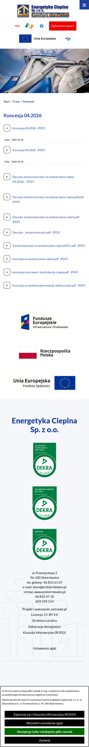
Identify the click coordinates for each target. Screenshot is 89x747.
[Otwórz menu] (84, 4)
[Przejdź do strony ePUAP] (68, 38)
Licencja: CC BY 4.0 (44, 614)
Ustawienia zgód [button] (44, 648)
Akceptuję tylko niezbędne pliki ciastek (44, 732)
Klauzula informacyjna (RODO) (44, 632)
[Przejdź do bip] (17, 26)
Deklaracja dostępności (44, 626)
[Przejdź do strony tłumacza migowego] (29, 26)
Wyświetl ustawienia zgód (44, 723)
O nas (16, 101)
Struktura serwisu (44, 620)
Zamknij (44, 740)
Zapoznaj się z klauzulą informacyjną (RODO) (44, 714)
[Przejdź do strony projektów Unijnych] (38, 38)
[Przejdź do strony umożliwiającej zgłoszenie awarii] (62, 26)
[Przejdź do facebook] (41, 26)
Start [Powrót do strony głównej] (7, 101)
